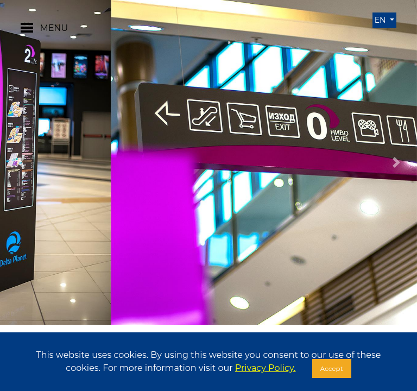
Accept (331, 368)
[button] (21, 162)
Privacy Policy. (265, 368)
